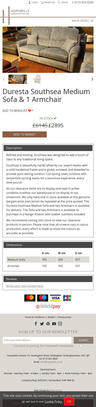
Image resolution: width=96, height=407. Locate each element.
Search (62, 2)
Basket (51, 317)
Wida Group (56, 390)
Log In (33, 2)
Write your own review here (24, 286)
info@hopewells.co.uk (51, 361)
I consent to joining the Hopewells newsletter (43, 346)
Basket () (47, 2)
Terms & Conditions (35, 317)
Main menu (83, 20)
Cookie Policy (53, 401)
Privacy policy (64, 317)
